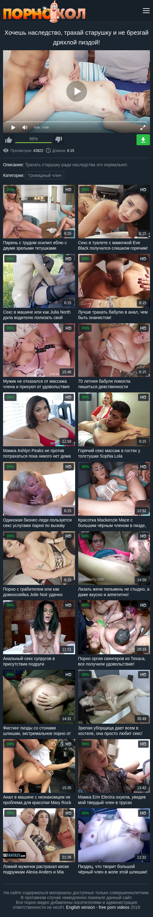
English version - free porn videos (97, 907)
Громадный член (44, 175)
